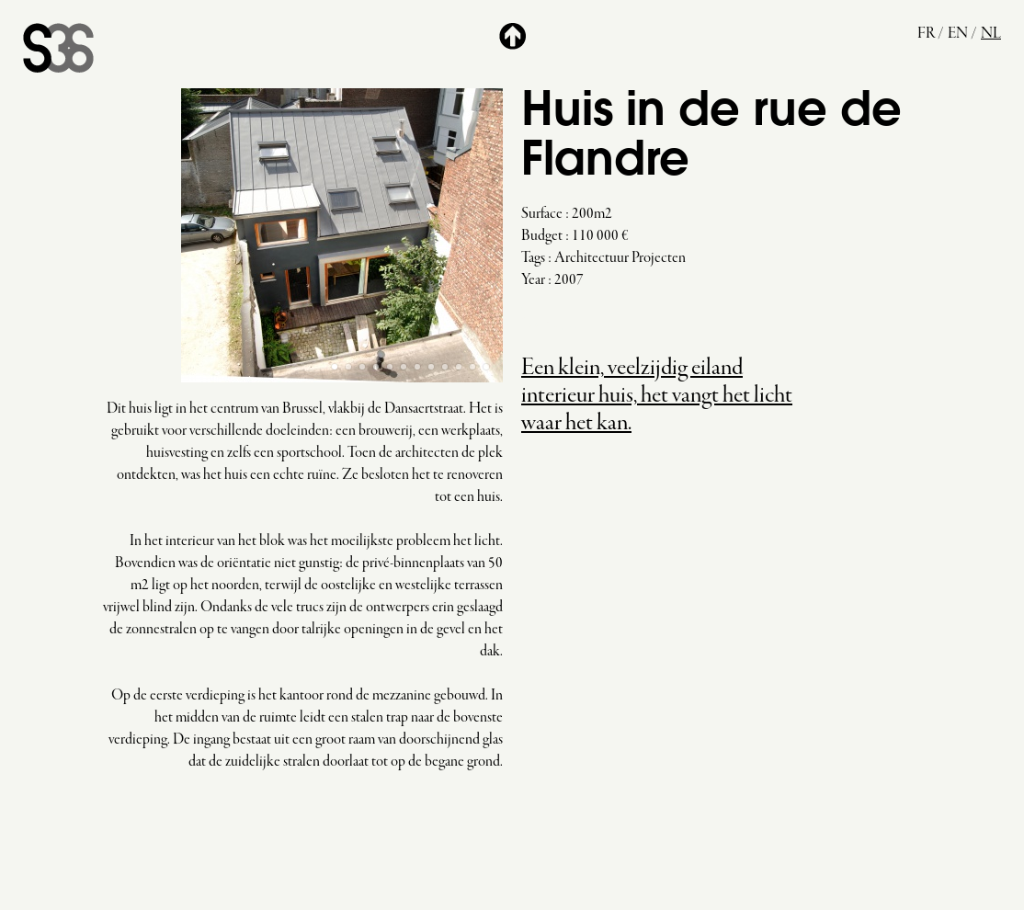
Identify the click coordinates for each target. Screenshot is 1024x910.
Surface (542, 214)
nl (991, 34)
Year (533, 280)
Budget (542, 236)
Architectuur (591, 258)
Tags (533, 258)
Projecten (658, 258)
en (958, 34)
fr (926, 34)
